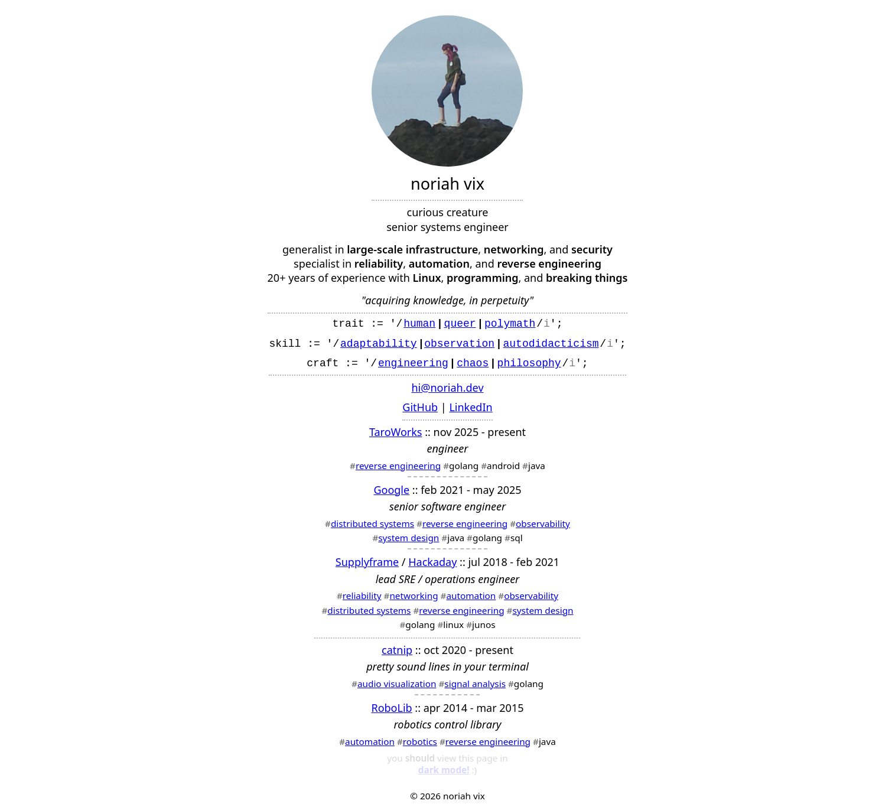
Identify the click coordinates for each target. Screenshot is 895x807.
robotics (420, 746)
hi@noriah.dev (447, 392)
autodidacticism (551, 345)
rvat (462, 345)
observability (543, 528)
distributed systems (372, 528)
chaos (473, 367)
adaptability (378, 345)
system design (408, 542)
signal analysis (475, 688)
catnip (397, 654)
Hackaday (432, 566)
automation (471, 600)
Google (391, 494)
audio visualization (397, 688)
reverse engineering (398, 470)
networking (413, 600)
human (419, 322)
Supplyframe (367, 566)
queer (460, 322)
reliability (362, 600)
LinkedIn (470, 412)
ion (485, 345)
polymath (509, 322)
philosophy (529, 367)
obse (437, 345)
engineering (413, 367)
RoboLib (391, 712)
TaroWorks (395, 436)
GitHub (420, 412)
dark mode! (444, 771)
